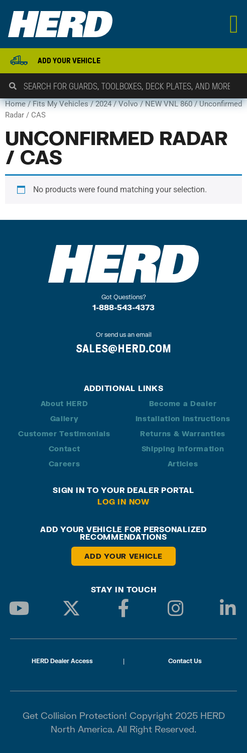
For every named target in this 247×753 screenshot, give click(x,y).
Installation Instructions (183, 418)
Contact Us (185, 661)
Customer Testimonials (64, 433)
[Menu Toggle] (234, 24)
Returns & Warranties (182, 433)
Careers (64, 463)
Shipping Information (183, 448)
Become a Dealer (183, 403)
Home (15, 103)
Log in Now (123, 501)
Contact (64, 448)
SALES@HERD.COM (123, 348)
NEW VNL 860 (168, 103)
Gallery (64, 418)
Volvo (128, 103)
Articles (183, 463)
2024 (103, 103)
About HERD (64, 403)
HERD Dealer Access (62, 661)
